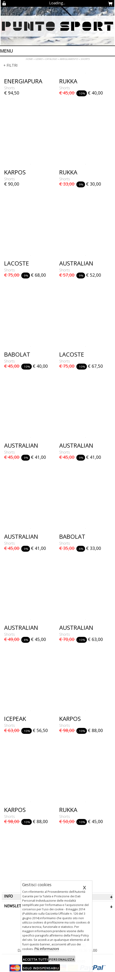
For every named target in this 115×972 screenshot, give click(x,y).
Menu (6, 51)
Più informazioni (46, 948)
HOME (29, 59)
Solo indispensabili (41, 968)
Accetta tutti (35, 959)
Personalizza (61, 959)
